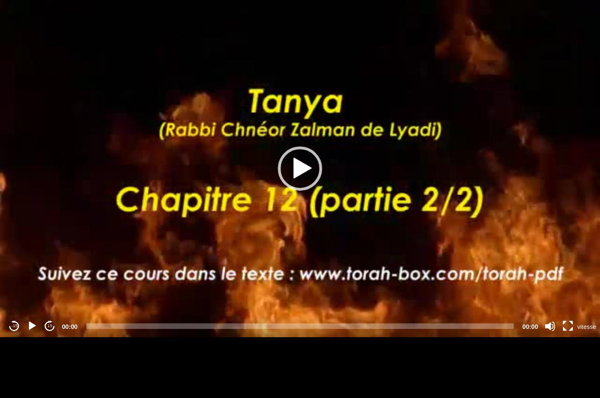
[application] (300, 168)
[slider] (300, 326)
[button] (300, 168)
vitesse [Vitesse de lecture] (586, 326)
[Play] (32, 326)
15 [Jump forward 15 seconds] (50, 325)
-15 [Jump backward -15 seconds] (14, 325)
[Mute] (550, 326)
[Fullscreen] (567, 326)
